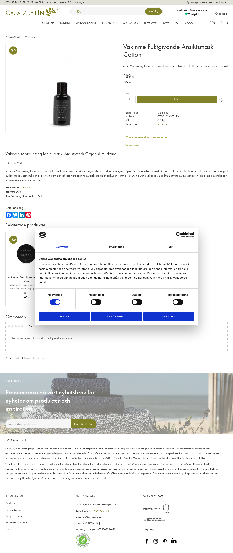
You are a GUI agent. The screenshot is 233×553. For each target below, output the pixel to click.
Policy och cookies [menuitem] (14, 516)
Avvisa (64, 316)
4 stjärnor (19, 326)
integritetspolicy (51, 432)
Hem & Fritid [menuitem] (47, 23)
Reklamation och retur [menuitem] (16, 522)
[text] (175, 76)
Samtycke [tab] (62, 246)
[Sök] (153, 11)
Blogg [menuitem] (189, 23)
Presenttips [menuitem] (150, 23)
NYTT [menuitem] (166, 23)
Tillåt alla (168, 316)
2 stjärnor (12, 326)
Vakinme (162, 124)
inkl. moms (222, 2)
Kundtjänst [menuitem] (10, 503)
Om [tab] (171, 246)
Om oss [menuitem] (9, 529)
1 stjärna (9, 326)
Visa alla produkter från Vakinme (146, 137)
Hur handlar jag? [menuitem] (13, 509)
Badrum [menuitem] (65, 23)
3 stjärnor (15, 326)
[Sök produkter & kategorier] (108, 11)
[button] (214, 23)
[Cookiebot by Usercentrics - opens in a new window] (178, 235)
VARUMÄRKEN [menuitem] (130, 23)
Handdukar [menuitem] (109, 23)
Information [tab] (116, 246)
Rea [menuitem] (177, 23)
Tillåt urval (116, 316)
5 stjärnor (22, 326)
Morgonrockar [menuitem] (86, 23)
